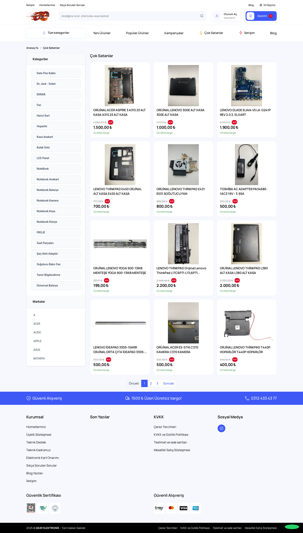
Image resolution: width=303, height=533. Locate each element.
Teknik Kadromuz (38, 450)
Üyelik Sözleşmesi (38, 434)
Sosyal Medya (230, 416)
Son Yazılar (100, 416)
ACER (36, 323)
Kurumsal (34, 416)
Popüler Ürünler (137, 33)
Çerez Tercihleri (165, 427)
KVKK (159, 416)
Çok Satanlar (211, 33)
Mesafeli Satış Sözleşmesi (172, 450)
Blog (251, 5)
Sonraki (168, 383)
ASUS (36, 349)
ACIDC (37, 332)
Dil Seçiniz (268, 5)
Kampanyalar (174, 33)
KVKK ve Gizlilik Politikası (171, 434)
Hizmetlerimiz (47, 5)
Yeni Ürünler (102, 33)
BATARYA (39, 358)
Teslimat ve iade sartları (170, 442)
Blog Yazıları (34, 473)
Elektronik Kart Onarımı (42, 458)
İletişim (30, 5)
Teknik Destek (36, 442)
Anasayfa (32, 48)
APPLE (37, 341)
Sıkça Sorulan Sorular (72, 5)
